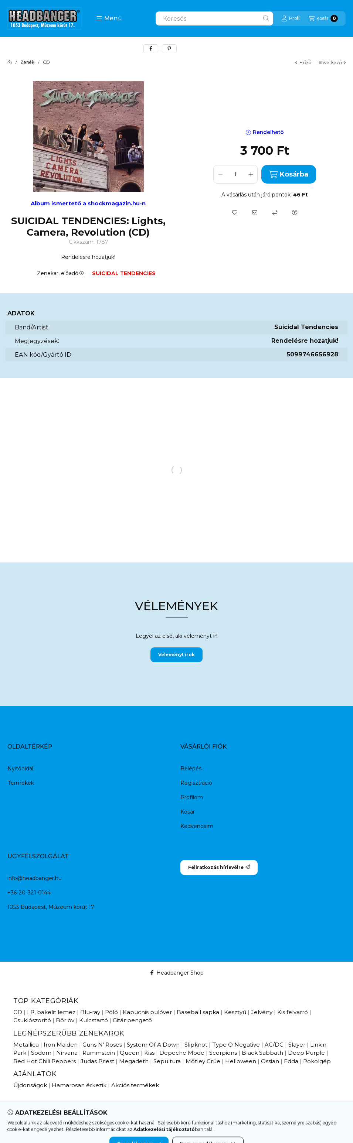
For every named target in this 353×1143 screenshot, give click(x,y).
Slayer (296, 1044)
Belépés (190, 768)
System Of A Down (153, 1044)
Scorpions (223, 1052)
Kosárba (288, 174)
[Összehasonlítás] (274, 212)
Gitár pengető (132, 1020)
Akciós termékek (135, 1085)
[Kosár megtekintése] (323, 18)
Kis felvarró (292, 1012)
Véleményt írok (176, 654)
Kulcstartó (93, 1020)
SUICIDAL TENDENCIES (124, 273)
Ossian (270, 1061)
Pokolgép (317, 1061)
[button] (109, 18)
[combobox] (214, 18)
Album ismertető (57, 203)
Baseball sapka (198, 1012)
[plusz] (251, 174)
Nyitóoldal (20, 768)
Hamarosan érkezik (79, 1085)
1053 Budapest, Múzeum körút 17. (51, 907)
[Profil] (291, 18)
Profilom (191, 797)
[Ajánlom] (254, 212)
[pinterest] (169, 48)
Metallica (26, 1044)
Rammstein (98, 1052)
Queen (129, 1052)
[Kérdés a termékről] (294, 212)
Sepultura (167, 1061)
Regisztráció (196, 783)
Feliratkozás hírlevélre (219, 867)
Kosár (187, 811)
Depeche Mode (181, 1052)
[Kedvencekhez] (234, 212)
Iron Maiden (61, 1044)
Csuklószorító (32, 1020)
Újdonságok (30, 1085)
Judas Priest (97, 1061)
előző (303, 62)
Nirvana (67, 1052)
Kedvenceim (196, 826)
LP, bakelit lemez (51, 1012)
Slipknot (195, 1044)
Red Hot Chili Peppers (44, 1061)
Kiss (149, 1052)
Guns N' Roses (102, 1044)
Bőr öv (65, 1020)
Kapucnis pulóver (147, 1012)
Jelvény (261, 1012)
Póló (111, 1012)
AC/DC (274, 1044)
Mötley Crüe (203, 1061)
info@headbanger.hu (34, 878)
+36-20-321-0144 (29, 892)
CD (46, 62)
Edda (291, 1061)
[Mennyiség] (235, 174)
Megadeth (134, 1061)
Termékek (20, 783)
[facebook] (150, 48)
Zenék (27, 62)
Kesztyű (235, 1012)
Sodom (41, 1052)
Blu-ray (90, 1012)
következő (332, 62)
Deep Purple (306, 1052)
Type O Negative (236, 1044)
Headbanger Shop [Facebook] (176, 972)
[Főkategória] (9, 62)
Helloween (240, 1061)
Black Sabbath (262, 1052)
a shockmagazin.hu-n (114, 203)
